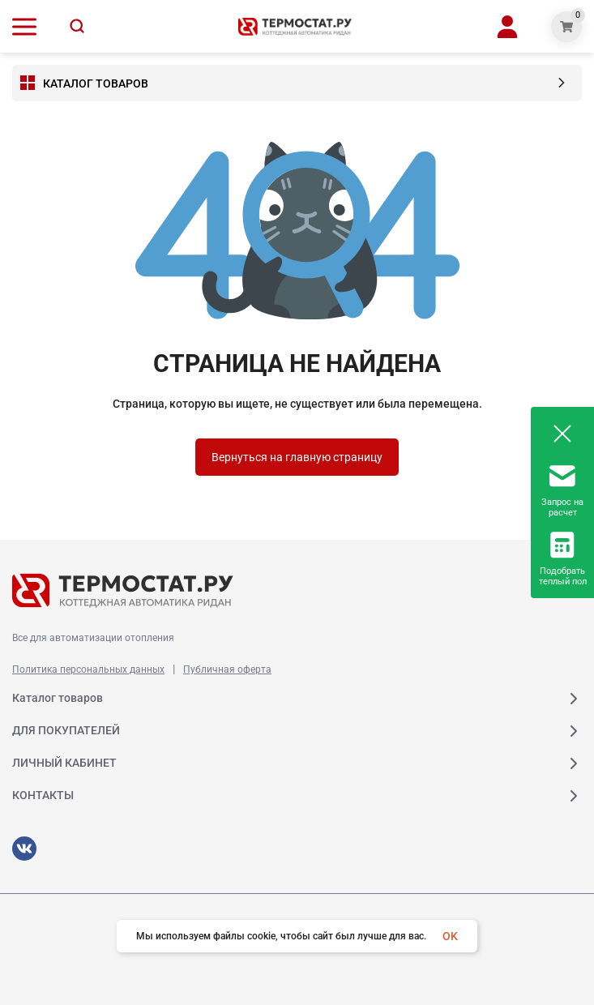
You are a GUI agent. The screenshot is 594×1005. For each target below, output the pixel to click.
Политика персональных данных (88, 669)
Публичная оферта (227, 669)
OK (450, 936)
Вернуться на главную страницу (297, 457)
